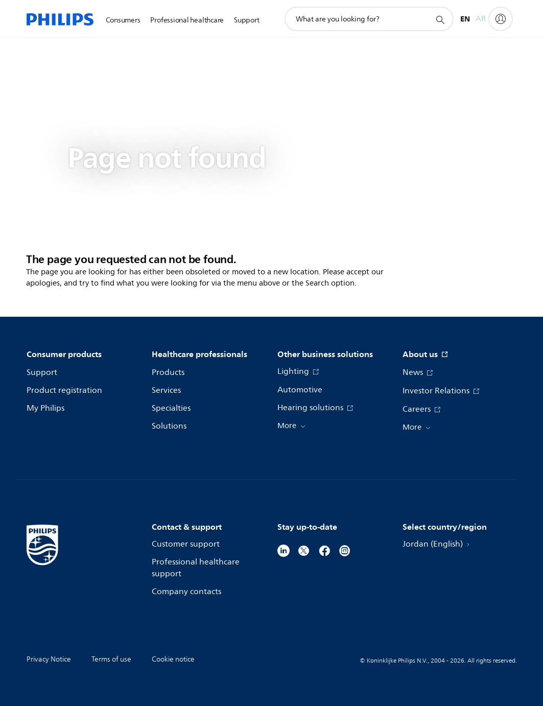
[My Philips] (500, 19)
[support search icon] (440, 19)
